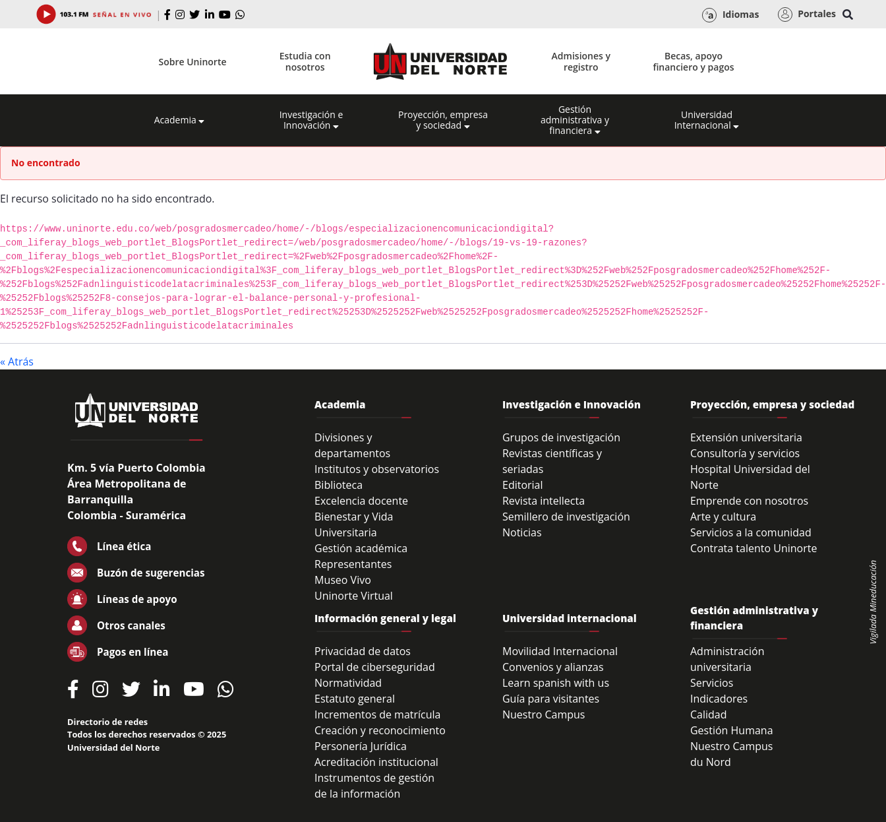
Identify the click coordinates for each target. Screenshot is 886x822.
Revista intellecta (543, 500)
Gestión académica (360, 548)
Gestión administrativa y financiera (575, 120)
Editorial (522, 485)
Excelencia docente (361, 500)
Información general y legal (385, 618)
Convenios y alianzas (553, 667)
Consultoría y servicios (745, 453)
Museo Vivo (342, 580)
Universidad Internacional (707, 120)
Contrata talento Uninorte (753, 548)
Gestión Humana (731, 730)
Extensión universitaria (746, 437)
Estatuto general (354, 698)
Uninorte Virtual (353, 595)
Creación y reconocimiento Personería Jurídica (380, 738)
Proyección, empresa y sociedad (443, 120)
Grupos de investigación (561, 437)
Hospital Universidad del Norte (750, 477)
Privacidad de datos (362, 651)
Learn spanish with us (555, 683)
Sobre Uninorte (193, 61)
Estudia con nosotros (305, 61)
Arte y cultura (723, 516)
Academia (179, 120)
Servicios (711, 683)
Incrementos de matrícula (377, 714)
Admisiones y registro (581, 61)
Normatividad (348, 683)
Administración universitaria (727, 659)
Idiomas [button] (730, 15)
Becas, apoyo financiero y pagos (693, 61)
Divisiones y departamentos (352, 445)
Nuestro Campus (543, 714)
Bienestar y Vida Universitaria (354, 524)
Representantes (353, 564)
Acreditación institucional (376, 762)
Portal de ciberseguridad (374, 667)
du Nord (710, 762)
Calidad (708, 714)
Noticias (522, 532)
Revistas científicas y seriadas (552, 461)
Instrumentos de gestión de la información (374, 786)
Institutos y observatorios (376, 469)
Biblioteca (338, 485)
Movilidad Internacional (560, 651)
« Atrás (17, 361)
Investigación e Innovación (311, 120)
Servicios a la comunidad (751, 532)
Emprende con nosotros (749, 500)
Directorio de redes (107, 722)
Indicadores (719, 698)
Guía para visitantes (550, 698)
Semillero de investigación (566, 516)
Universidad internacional (569, 618)
